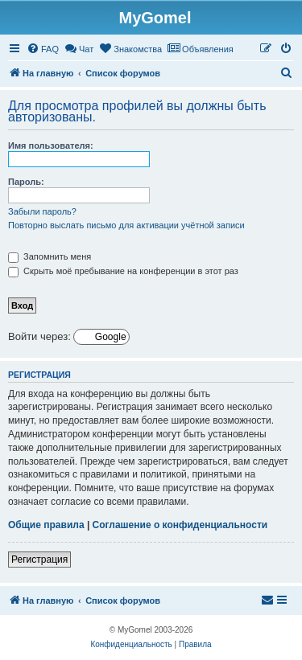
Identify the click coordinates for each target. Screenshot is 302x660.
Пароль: (26, 182)
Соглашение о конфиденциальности (180, 525)
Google (109, 336)
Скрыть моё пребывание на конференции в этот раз (123, 271)
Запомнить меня (49, 256)
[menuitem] (43, 49)
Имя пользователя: (50, 145)
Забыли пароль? (42, 211)
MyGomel (154, 18)
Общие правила (46, 525)
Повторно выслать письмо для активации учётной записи (126, 225)
